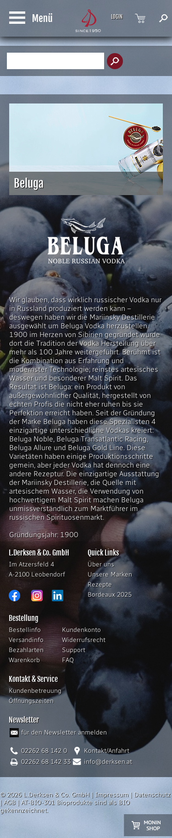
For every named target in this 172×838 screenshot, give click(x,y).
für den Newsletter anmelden (64, 732)
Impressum (111, 795)
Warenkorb (24, 660)
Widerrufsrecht (83, 640)
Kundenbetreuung (35, 691)
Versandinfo (26, 640)
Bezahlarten (26, 650)
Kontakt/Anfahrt (106, 751)
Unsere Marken (110, 574)
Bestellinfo (25, 630)
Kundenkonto (81, 630)
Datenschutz (152, 795)
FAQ (68, 660)
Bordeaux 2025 (110, 595)
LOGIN (116, 17)
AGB (10, 802)
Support (73, 650)
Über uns (101, 564)
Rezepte (100, 584)
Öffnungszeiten (31, 701)
